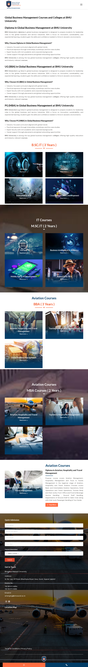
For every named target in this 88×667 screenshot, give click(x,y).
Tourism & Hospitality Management (64, 328)
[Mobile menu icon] (81, 5)
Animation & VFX (23, 195)
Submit (9, 560)
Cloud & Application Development (64, 195)
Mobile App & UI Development (24, 276)
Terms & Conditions (12, 649)
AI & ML (23, 169)
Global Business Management (23, 357)
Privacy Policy (26, 649)
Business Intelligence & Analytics (64, 250)
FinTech (64, 169)
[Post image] (24, 164)
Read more (24, 172)
